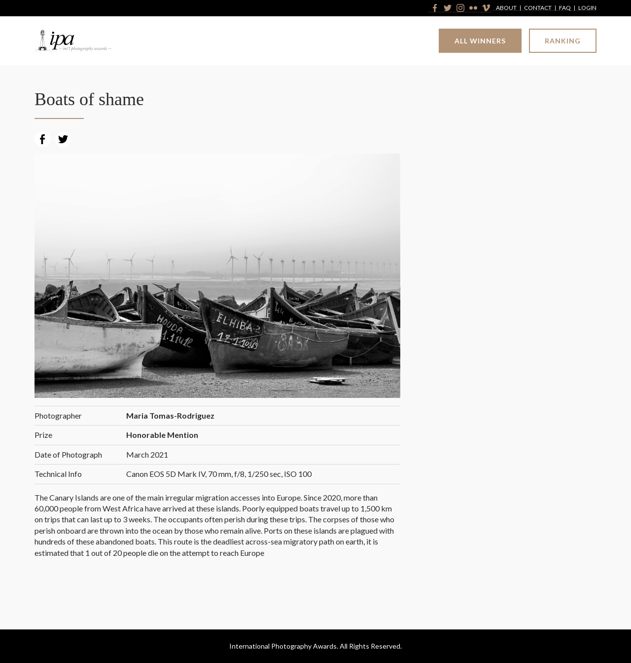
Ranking (563, 41)
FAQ (565, 8)
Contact (538, 8)
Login (587, 8)
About (506, 8)
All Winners (480, 41)
